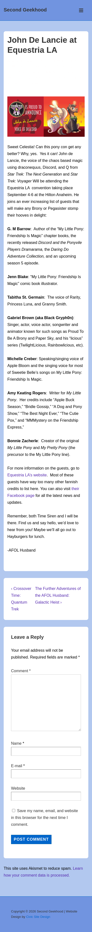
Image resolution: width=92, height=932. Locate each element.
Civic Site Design (38, 917)
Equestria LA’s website (27, 475)
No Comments (48, 72)
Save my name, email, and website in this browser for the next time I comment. (44, 818)
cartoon (23, 78)
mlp (10, 83)
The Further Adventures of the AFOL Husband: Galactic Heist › (58, 595)
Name (16, 743)
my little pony (27, 83)
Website (18, 788)
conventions (42, 78)
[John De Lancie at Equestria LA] (70, 61)
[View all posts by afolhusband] (21, 61)
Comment (21, 671)
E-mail (16, 766)
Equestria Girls (68, 78)
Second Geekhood (25, 9)
